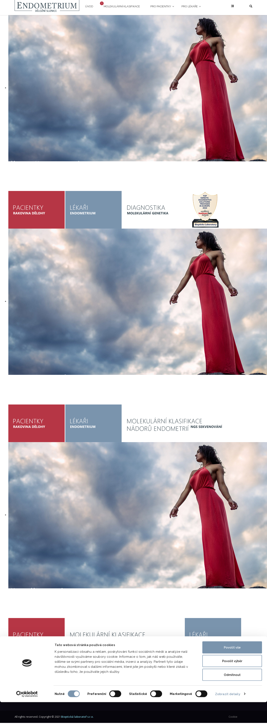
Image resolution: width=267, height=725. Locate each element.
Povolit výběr (232, 684)
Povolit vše (232, 670)
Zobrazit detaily (227, 717)
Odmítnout (232, 698)
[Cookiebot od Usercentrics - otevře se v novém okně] (27, 717)
